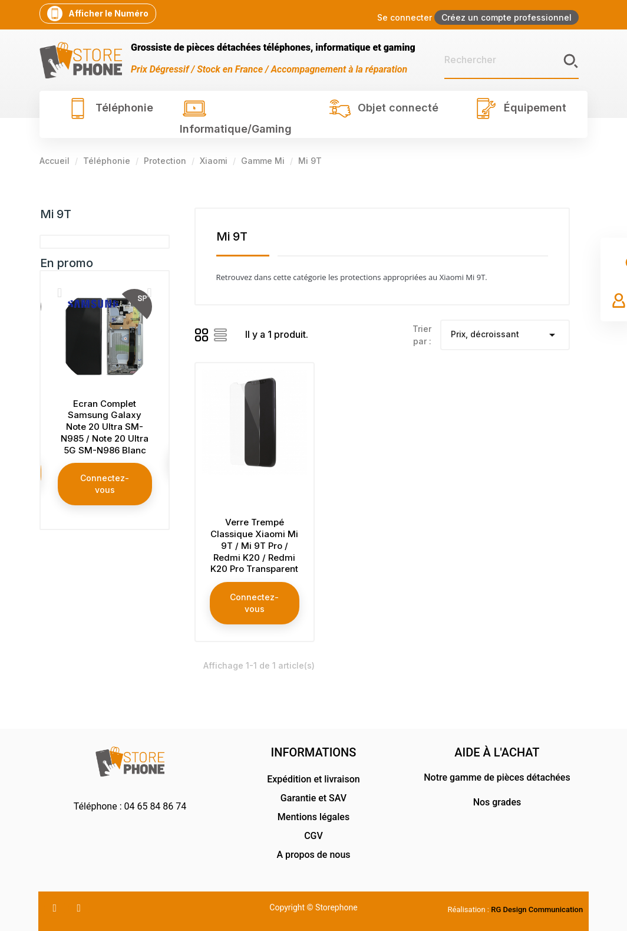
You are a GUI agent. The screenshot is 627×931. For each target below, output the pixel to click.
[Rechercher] (511, 60)
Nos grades (497, 802)
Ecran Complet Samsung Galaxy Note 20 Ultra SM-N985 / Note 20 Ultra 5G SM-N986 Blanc (104, 427)
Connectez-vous (104, 484)
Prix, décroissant (505, 335)
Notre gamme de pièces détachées (497, 777)
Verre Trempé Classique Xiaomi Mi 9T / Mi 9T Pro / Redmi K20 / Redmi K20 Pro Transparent (254, 545)
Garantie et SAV (313, 798)
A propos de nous (313, 854)
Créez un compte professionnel (506, 17)
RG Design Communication (537, 909)
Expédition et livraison (313, 779)
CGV (313, 835)
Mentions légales (313, 817)
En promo (66, 263)
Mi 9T (55, 214)
